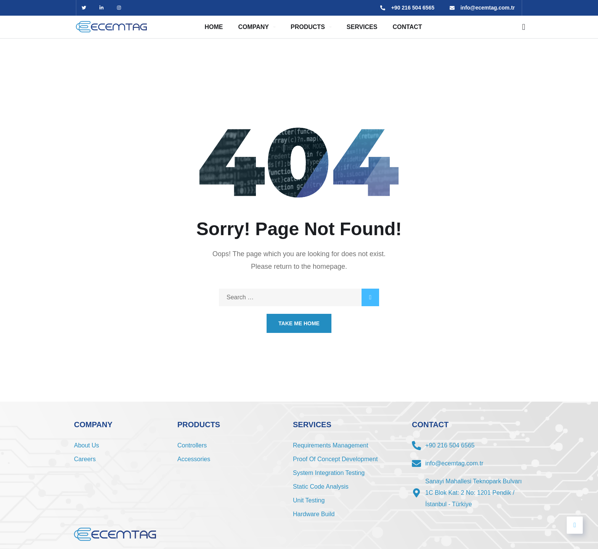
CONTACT (407, 27)
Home (213, 27)
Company (253, 27)
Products (308, 27)
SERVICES (362, 27)
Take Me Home (299, 323)
